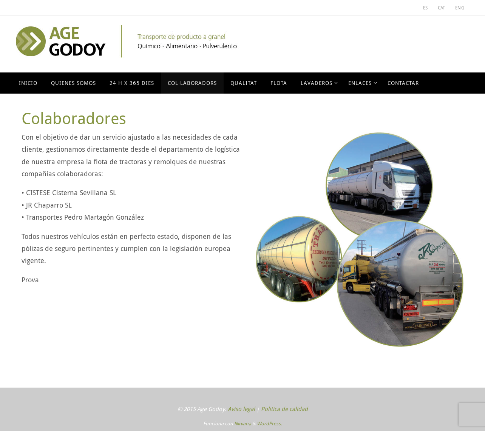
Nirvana (242, 423)
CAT (441, 8)
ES (425, 8)
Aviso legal (241, 409)
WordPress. (269, 423)
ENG (459, 8)
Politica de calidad (284, 409)
